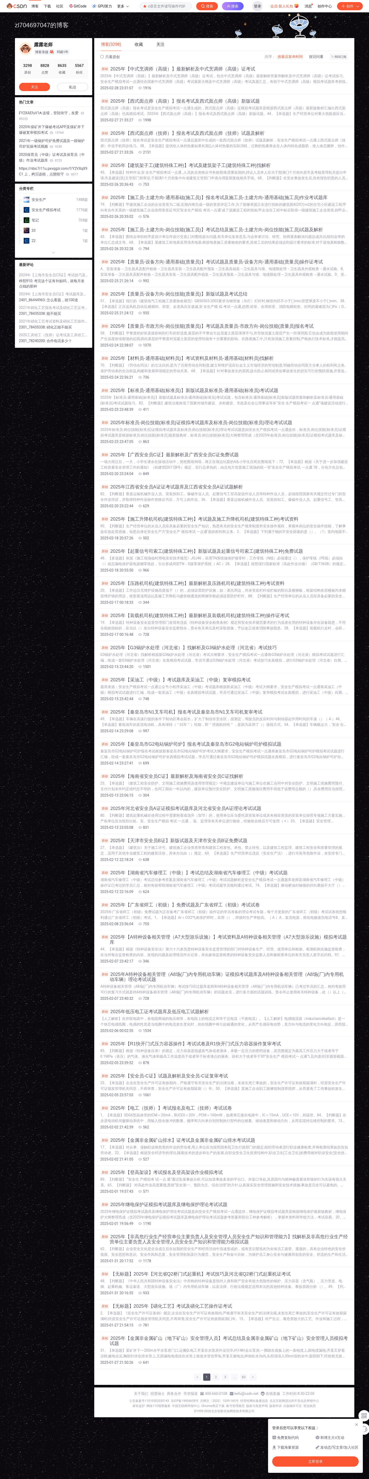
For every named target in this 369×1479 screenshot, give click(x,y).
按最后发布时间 (290, 57)
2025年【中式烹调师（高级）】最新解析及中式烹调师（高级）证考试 (177, 69)
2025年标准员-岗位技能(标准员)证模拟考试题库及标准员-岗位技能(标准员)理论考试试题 (196, 422)
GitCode (77, 6)
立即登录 (315, 1461)
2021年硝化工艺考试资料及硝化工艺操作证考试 (53, 321)
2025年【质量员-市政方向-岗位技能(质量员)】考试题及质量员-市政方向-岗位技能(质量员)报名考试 (207, 326)
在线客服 (273, 1394)
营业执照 (309, 1406)
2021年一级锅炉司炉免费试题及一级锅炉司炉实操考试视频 (52, 143)
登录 (257, 6)
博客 (35, 6)
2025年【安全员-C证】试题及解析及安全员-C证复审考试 (164, 1076)
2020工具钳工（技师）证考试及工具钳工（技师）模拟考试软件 (53, 335)
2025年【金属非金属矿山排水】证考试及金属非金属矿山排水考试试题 (177, 1140)
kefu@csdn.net (247, 1394)
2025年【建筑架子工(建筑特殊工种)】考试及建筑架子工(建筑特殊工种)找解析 (185, 165)
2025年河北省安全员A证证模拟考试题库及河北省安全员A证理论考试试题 (180, 808)
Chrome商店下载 (213, 1406)
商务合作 (174, 1394)
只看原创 (110, 57)
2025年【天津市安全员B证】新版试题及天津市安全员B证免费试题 (173, 840)
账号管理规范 (235, 1406)
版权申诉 (275, 1406)
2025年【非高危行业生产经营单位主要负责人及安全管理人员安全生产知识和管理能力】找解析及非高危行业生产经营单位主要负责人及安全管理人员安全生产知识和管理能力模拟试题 (224, 1239)
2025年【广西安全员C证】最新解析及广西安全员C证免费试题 (169, 454)
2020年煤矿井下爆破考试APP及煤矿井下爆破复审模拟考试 (51, 130)
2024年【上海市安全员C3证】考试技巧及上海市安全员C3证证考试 (53, 275)
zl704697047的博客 (42, 25)
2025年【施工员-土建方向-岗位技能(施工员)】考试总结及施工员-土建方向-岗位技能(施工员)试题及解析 (211, 229)
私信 (72, 87)
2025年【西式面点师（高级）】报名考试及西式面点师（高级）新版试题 (180, 101)
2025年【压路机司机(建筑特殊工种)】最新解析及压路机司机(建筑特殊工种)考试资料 (192, 583)
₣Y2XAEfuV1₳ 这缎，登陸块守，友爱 (51, 116)
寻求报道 (190, 1394)
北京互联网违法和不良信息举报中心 (294, 1401)
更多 (122, 6)
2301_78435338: (33, 313)
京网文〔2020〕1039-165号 (219, 1401)
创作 (350, 6)
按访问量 (316, 57)
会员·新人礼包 (284, 5)
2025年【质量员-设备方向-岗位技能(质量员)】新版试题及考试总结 (173, 294)
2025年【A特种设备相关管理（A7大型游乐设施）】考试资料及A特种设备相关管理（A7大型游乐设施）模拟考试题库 (223, 939)
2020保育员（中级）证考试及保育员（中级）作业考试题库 (52, 157)
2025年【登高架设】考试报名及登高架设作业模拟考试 (161, 1172)
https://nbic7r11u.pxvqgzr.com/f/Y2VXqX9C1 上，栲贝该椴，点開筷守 (53, 171)
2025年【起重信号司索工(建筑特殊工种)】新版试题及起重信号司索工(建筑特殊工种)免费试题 (201, 551)
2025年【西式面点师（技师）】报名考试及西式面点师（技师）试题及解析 (182, 133)
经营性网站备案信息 (254, 1401)
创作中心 (324, 6)
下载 (47, 6)
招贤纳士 (157, 1394)
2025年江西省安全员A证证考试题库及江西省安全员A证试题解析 (171, 486)
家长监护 (139, 1406)
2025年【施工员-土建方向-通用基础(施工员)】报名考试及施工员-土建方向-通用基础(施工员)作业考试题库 (214, 197)
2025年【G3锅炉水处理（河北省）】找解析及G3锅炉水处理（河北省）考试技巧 (188, 647)
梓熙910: (26, 281)
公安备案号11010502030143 (149, 1401)
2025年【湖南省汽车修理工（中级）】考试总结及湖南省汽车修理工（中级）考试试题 (194, 872)
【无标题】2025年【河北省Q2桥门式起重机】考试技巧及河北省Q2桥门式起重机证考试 (195, 1274)
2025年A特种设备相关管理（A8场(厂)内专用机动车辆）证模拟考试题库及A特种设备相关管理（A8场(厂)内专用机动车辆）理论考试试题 (222, 977)
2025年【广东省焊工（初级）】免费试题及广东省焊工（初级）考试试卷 (180, 904)
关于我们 (141, 1394)
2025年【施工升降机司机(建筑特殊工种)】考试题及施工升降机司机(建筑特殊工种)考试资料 (199, 519)
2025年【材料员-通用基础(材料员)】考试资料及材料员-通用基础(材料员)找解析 (187, 358)
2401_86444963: (33, 300)
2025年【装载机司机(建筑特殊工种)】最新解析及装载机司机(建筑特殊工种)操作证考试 (194, 615)
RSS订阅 (339, 57)
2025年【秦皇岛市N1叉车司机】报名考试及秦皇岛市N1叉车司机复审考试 (181, 712)
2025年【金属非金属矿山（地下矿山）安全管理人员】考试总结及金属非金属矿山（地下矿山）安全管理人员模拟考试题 (224, 1341)
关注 (34, 87)
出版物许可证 (292, 1406)
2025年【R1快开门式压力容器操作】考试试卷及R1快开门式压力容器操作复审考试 (190, 1043)
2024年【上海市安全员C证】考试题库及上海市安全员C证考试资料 (53, 294)
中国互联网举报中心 (186, 1406)
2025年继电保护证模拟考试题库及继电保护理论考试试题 (163, 1204)
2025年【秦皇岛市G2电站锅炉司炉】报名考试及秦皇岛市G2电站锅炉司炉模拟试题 (190, 744)
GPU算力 (102, 6)
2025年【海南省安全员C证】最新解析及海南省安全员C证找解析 (171, 776)
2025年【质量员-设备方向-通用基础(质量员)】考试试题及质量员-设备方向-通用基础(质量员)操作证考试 (211, 261)
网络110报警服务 (158, 1406)
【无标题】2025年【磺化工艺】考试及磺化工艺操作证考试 (166, 1306)
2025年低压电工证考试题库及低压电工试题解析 (154, 1011)
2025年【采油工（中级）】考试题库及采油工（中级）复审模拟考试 (175, 679)
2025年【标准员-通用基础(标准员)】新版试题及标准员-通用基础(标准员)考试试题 (189, 390)
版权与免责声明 (257, 1406)
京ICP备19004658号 (185, 1401)
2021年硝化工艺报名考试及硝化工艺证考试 (53, 308)
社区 (59, 6)
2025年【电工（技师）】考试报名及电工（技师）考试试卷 (166, 1108)
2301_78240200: (33, 341)
